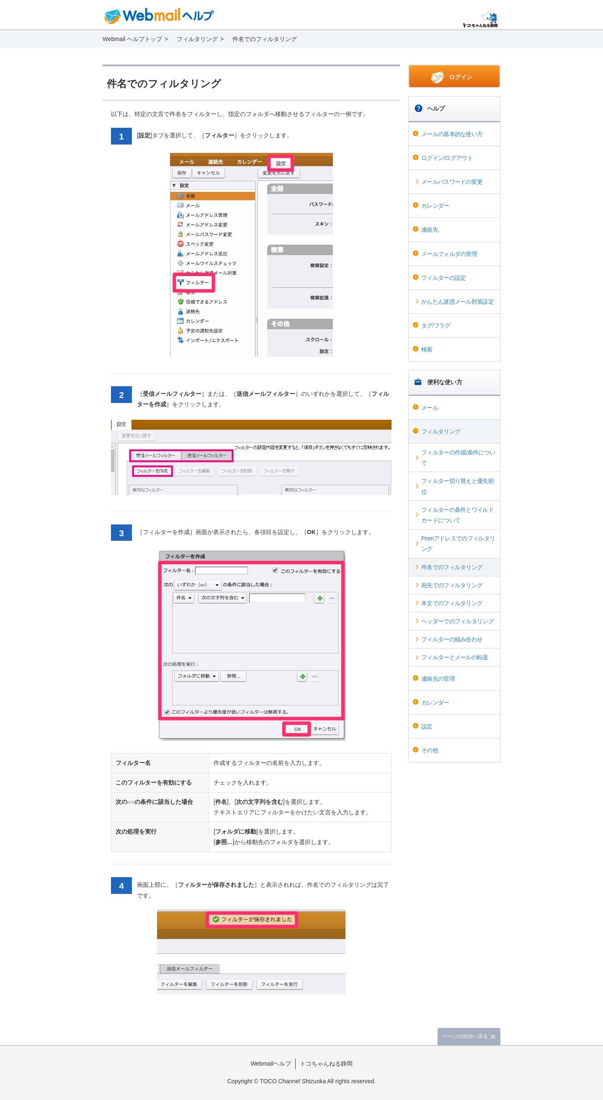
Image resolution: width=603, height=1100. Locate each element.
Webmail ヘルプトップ (132, 39)
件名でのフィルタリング (451, 567)
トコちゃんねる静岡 (326, 1063)
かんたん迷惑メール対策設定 (457, 301)
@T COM (480, 20)
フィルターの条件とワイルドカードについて (457, 515)
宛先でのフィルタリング (451, 585)
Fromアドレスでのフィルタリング (458, 543)
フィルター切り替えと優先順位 (457, 486)
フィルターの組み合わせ (451, 639)
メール (429, 407)
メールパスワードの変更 (451, 181)
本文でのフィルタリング (451, 603)
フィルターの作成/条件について (458, 457)
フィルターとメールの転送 (454, 657)
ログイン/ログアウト (447, 158)
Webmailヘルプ (270, 1063)
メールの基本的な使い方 (451, 134)
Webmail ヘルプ (159, 16)
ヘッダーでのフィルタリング (457, 621)
